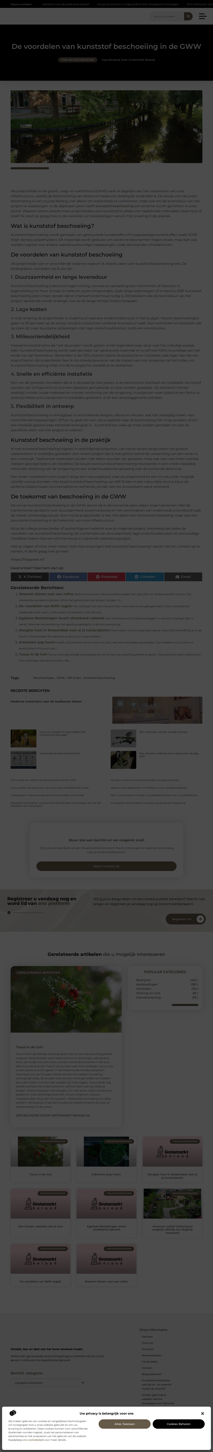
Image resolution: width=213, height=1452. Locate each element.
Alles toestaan (125, 1424)
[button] (203, 1413)
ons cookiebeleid (32, 1439)
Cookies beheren (179, 1424)
